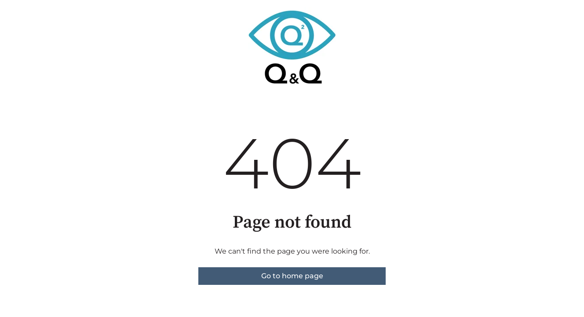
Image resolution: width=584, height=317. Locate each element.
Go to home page (292, 276)
